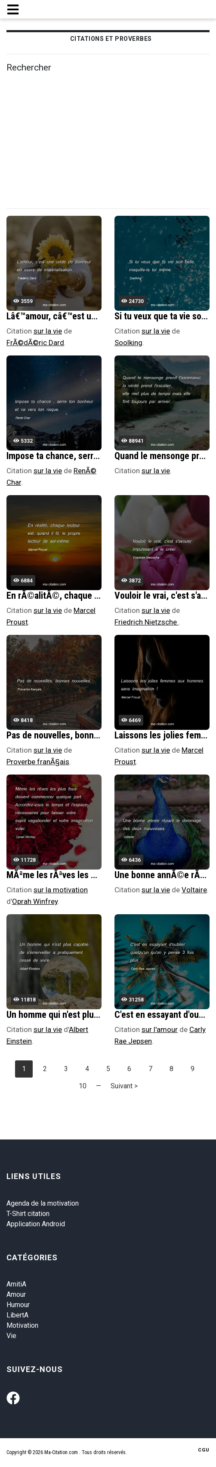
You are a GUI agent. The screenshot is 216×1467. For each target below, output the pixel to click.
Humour (18, 1305)
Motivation (22, 1325)
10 (82, 1086)
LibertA (17, 1315)
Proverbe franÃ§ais (37, 761)
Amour (16, 1294)
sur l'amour (160, 1029)
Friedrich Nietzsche (146, 622)
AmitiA (16, 1284)
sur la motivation (61, 889)
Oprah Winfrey (35, 901)
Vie (11, 1336)
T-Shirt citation (27, 1214)
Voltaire (194, 889)
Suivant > (124, 1086)
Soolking (128, 342)
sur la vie (48, 331)
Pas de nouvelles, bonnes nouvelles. (75, 735)
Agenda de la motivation (42, 1203)
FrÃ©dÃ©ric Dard (35, 342)
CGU (204, 1450)
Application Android (35, 1224)
